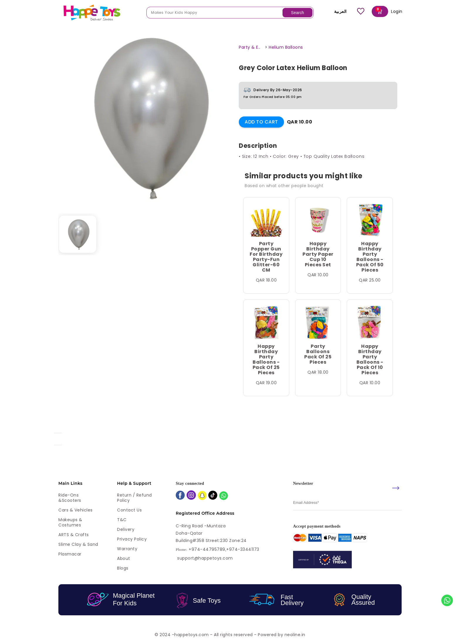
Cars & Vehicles (75, 510)
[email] (347, 502)
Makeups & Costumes (70, 522)
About (123, 558)
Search (297, 12)
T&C (122, 519)
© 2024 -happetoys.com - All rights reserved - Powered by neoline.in (230, 635)
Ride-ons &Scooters (69, 497)
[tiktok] (212, 496)
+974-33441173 (242, 549)
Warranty (127, 548)
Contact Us (129, 510)
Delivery (125, 529)
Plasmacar (70, 554)
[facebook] (180, 496)
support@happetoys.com (205, 558)
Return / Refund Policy (134, 497)
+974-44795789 (207, 549)
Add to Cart (261, 121)
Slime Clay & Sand (78, 544)
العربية (336, 11)
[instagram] (191, 495)
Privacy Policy (132, 539)
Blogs (122, 568)
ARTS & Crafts (73, 534)
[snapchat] (202, 496)
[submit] (396, 488)
